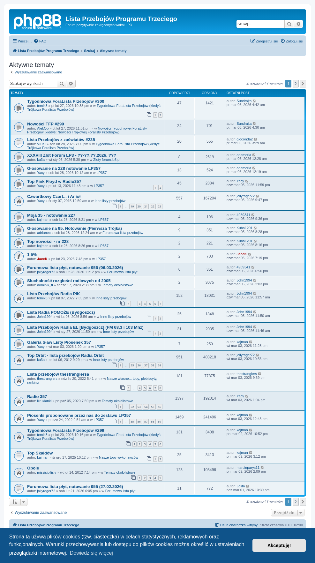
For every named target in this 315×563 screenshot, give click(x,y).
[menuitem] (40, 41)
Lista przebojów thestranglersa (58, 374)
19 (132, 206)
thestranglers (47, 378)
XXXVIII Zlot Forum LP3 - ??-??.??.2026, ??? (71, 155)
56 (159, 407)
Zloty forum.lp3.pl (106, 159)
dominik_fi (45, 285)
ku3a (41, 159)
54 (145, 407)
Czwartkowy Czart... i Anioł (53, 196)
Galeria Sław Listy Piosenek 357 (59, 342)
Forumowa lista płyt (122, 272)
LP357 (102, 173)
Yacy (41, 173)
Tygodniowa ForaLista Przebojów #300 (65, 101)
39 (159, 365)
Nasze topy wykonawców (118, 457)
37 (145, 365)
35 (132, 365)
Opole (33, 468)
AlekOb (43, 128)
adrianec (43, 233)
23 (159, 206)
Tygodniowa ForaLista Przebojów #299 (65, 430)
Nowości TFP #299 (45, 124)
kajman (42, 219)
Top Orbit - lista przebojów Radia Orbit (65, 355)
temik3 (42, 106)
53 (139, 407)
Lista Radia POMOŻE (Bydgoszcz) (61, 312)
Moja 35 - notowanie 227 (51, 215)
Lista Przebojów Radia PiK (53, 293)
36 (139, 365)
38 (152, 365)
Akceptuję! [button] (279, 545)
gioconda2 (244, 139)
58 (152, 421)
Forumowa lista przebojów (122, 233)
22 (152, 206)
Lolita (240, 486)
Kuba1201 (244, 228)
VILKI (41, 144)
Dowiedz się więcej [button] (91, 553)
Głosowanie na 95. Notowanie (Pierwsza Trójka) (74, 228)
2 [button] (296, 83)
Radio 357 (37, 396)
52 (132, 407)
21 (145, 206)
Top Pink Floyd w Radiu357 (54, 181)
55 (152, 407)
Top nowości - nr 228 (48, 241)
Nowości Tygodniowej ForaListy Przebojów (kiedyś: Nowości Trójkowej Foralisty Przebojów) (87, 130)
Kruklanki (44, 401)
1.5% (32, 254)
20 (139, 206)
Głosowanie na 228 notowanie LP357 (64, 168)
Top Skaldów (40, 453)
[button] (303, 83)
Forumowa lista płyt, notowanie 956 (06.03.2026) (75, 267)
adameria (243, 155)
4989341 (243, 215)
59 (159, 421)
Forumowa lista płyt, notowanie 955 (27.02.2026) (75, 486)
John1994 (244, 280)
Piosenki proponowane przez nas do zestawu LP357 (79, 415)
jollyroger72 (245, 196)
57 (145, 421)
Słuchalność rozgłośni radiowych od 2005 (69, 280)
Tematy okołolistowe (117, 285)
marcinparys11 (247, 467)
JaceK (42, 259)
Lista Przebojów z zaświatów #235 (61, 139)
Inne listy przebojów (109, 201)
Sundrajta (243, 101)
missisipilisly (46, 472)
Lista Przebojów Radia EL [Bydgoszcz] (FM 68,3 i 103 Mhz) (85, 327)
